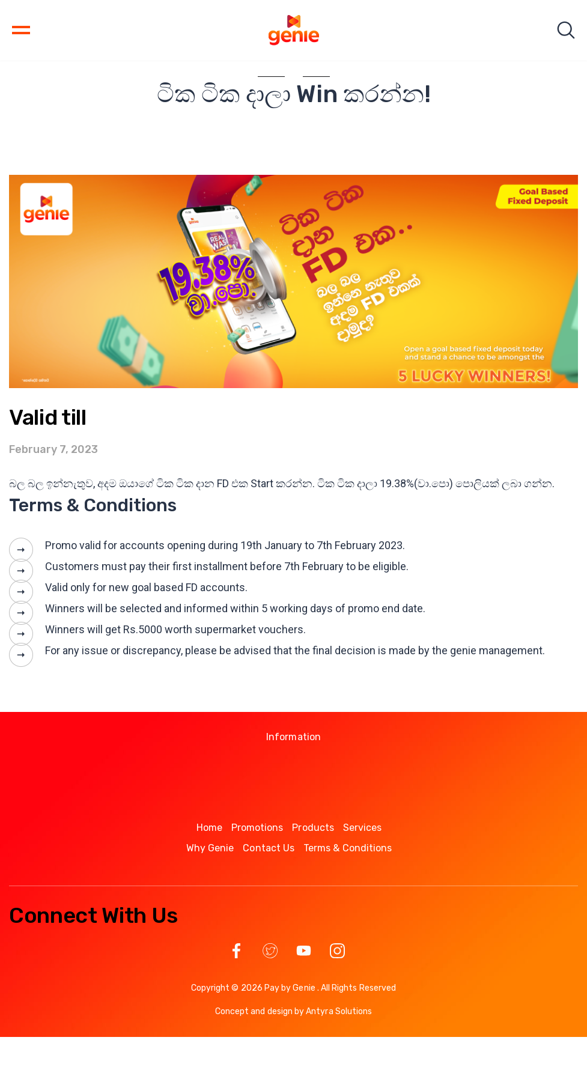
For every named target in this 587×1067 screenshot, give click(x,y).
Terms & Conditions (347, 848)
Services (362, 827)
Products (313, 827)
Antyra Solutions (339, 1011)
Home (209, 827)
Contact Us (268, 848)
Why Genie (210, 848)
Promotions (257, 827)
